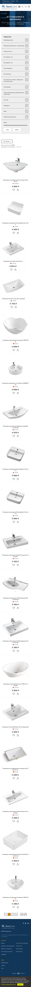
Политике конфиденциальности (8, 984)
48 (22, 914)
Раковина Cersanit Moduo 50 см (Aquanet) (15, 727)
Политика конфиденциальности (9, 934)
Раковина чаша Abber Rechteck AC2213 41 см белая (15, 855)
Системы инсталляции (22, 943)
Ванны (3, 943)
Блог (17, 1)
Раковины (26, 22)
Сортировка (7, 141)
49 (25, 914)
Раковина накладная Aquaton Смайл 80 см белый (15, 426)
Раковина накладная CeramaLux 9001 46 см (15, 898)
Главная (3, 22)
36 (18, 147)
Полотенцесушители (6, 951)
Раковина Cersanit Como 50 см (13, 261)
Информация (6, 1)
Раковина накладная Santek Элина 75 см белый (15, 812)
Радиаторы (19, 951)
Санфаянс (19, 22)
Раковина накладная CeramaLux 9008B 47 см (15, 383)
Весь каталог (11, 22)
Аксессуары (19, 948)
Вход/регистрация (7, 3)
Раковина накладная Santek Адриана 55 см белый (15, 641)
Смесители (19, 946)
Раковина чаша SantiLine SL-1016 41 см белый (15, 684)
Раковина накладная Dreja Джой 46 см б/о (15, 223)
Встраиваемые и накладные (15, 24)
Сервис (13, 1)
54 (20, 147)
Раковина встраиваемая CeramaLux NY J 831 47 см (15, 769)
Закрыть (20, 984)
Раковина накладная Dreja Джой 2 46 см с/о (15, 469)
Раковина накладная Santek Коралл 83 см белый (15, 598)
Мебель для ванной (6, 948)
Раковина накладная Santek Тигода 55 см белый (15, 555)
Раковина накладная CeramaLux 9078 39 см (15, 340)
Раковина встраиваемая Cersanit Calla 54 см (15, 180)
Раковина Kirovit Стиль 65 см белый (13, 298)
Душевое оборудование (7, 946)
